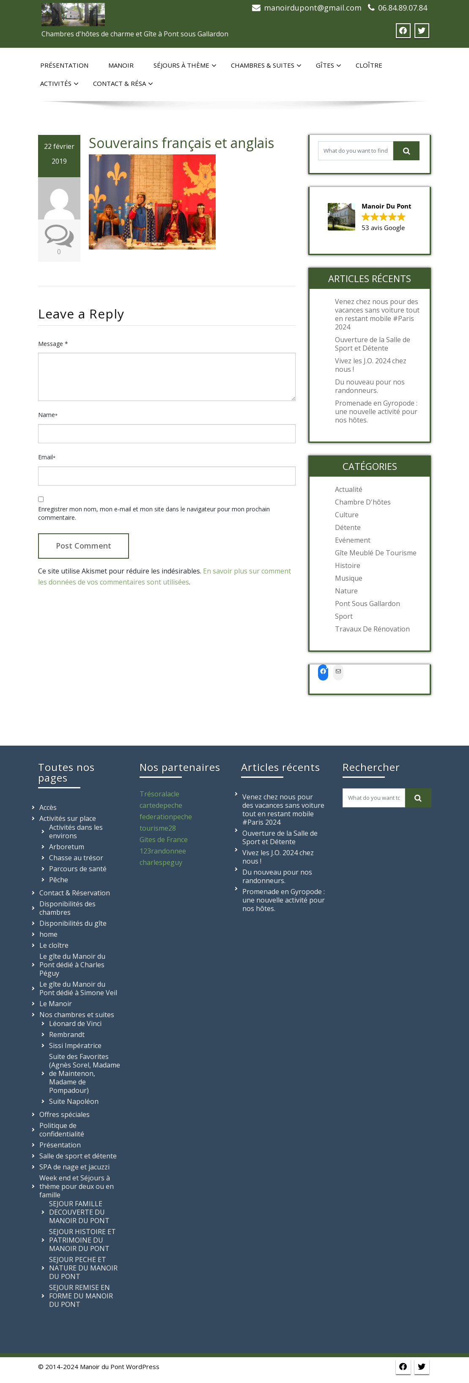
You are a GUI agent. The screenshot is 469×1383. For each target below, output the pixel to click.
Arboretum (66, 846)
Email (46, 457)
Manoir (121, 65)
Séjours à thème (185, 65)
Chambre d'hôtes (363, 502)
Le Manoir (55, 1003)
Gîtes (328, 65)
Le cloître (54, 945)
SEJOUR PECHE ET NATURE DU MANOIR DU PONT (83, 1268)
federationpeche (166, 816)
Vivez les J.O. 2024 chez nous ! (370, 365)
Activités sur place (67, 818)
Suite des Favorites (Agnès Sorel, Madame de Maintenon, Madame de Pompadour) (84, 1073)
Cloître (369, 65)
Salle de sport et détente (78, 1156)
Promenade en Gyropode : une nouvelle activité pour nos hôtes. (376, 411)
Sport (344, 616)
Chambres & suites (266, 65)
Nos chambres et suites (76, 1014)
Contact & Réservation (74, 893)
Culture (347, 514)
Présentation (64, 65)
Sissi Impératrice (75, 1045)
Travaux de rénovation (372, 629)
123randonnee (163, 851)
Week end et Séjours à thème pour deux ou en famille (76, 1186)
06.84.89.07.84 (402, 8)
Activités (59, 83)
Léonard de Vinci (75, 1023)
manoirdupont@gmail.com (313, 8)
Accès (48, 807)
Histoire (347, 565)
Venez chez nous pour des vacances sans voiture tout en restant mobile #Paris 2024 (377, 314)
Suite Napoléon (74, 1101)
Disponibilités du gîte (73, 923)
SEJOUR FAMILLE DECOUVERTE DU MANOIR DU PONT (79, 1212)
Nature (346, 591)
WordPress (142, 1366)
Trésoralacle (159, 794)
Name (48, 415)
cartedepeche (161, 805)
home (48, 934)
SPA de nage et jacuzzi (74, 1167)
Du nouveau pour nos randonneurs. (370, 386)
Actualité (348, 489)
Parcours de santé (78, 868)
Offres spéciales (64, 1114)
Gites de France (164, 839)
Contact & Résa (123, 83)
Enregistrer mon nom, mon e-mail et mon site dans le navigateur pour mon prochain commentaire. (154, 513)
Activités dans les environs (76, 831)
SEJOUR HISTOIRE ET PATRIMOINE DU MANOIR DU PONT (82, 1240)
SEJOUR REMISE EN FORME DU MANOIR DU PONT (81, 1296)
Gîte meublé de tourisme (376, 553)
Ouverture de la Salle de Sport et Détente (372, 343)
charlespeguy (161, 862)
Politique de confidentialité (61, 1129)
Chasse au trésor (76, 857)
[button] (369, 217)
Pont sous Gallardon (367, 603)
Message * (53, 344)
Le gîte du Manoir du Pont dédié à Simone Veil (78, 988)
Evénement (352, 540)
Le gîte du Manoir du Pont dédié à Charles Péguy (72, 964)
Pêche (58, 879)
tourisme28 (158, 828)
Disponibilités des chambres (67, 908)
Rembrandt (67, 1034)
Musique (348, 578)
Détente (348, 527)
